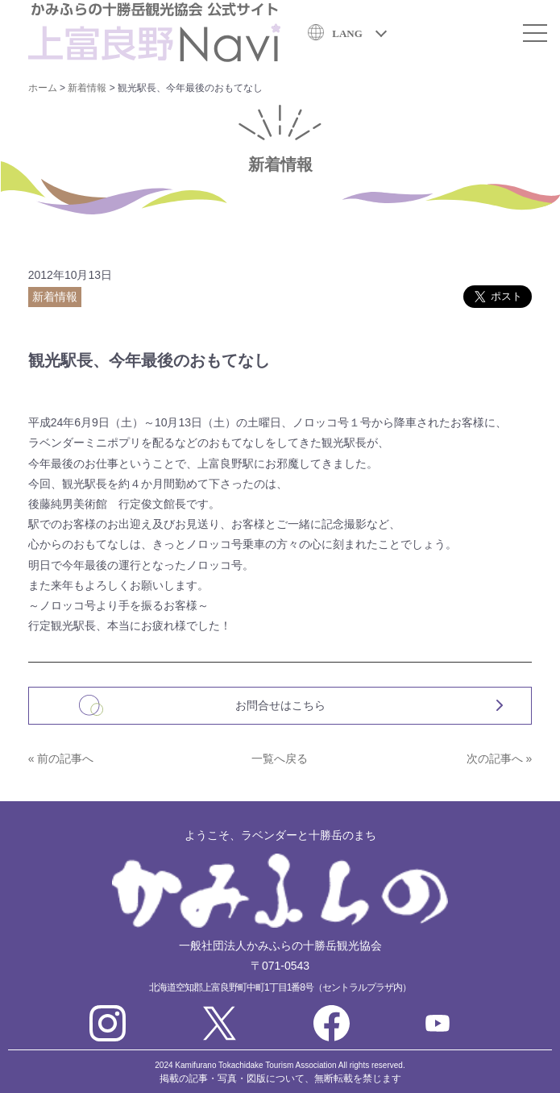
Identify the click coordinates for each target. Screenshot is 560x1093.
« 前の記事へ (61, 758)
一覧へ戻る (279, 758)
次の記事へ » (500, 758)
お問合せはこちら (280, 705)
